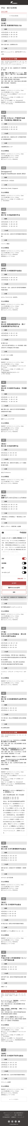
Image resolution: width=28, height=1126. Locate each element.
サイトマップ (21, 1117)
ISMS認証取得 (6, 1117)
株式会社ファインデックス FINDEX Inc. (14, 2)
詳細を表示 (20, 578)
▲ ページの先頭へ (14, 1099)
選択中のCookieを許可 (14, 587)
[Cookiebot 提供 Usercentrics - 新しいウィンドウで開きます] (20, 533)
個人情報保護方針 (18, 1112)
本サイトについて (8, 1112)
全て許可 (14, 583)
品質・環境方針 (18, 1115)
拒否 (14, 592)
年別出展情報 (14, 15)
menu (2, 2)
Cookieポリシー (9, 1115)
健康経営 (13, 1117)
